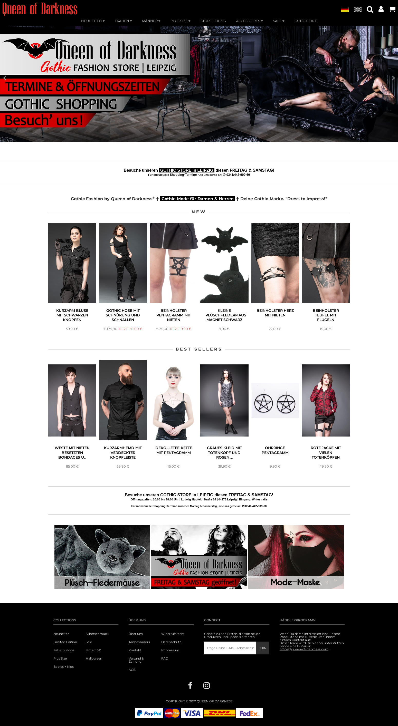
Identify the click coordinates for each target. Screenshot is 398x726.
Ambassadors (139, 642)
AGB (132, 669)
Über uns (136, 633)
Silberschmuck (97, 633)
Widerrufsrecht (173, 633)
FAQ (164, 658)
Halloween (94, 658)
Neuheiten (61, 633)
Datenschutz (171, 642)
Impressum (170, 650)
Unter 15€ (93, 650)
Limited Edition (65, 642)
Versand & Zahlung (136, 660)
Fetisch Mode (63, 650)
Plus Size (60, 658)
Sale (89, 642)
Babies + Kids (63, 666)
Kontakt (135, 650)
